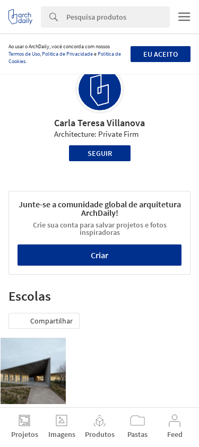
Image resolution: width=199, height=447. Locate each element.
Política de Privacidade (67, 53)
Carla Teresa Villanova (99, 123)
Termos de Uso (24, 53)
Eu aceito (160, 54)
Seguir (100, 153)
